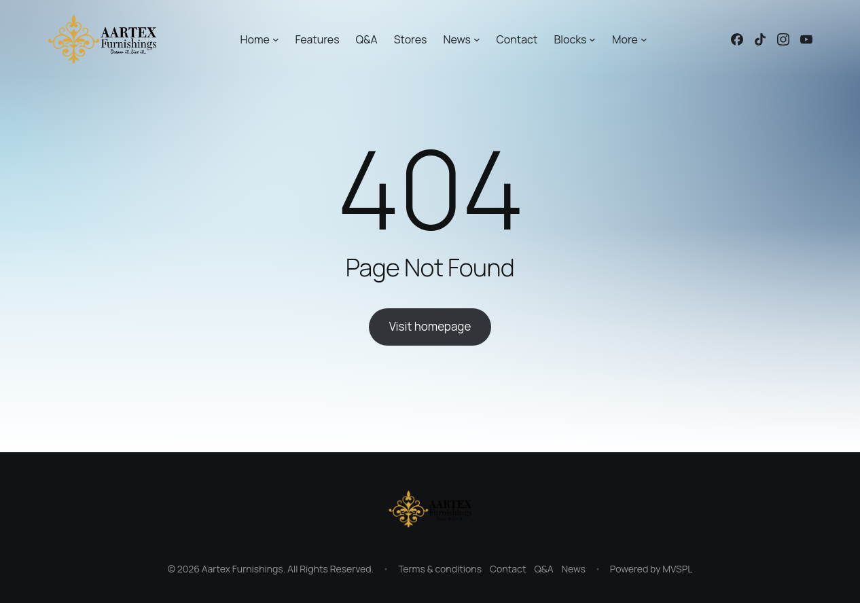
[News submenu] (476, 39)
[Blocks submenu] (592, 39)
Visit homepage (430, 326)
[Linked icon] (737, 39)
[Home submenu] (275, 39)
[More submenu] (644, 39)
